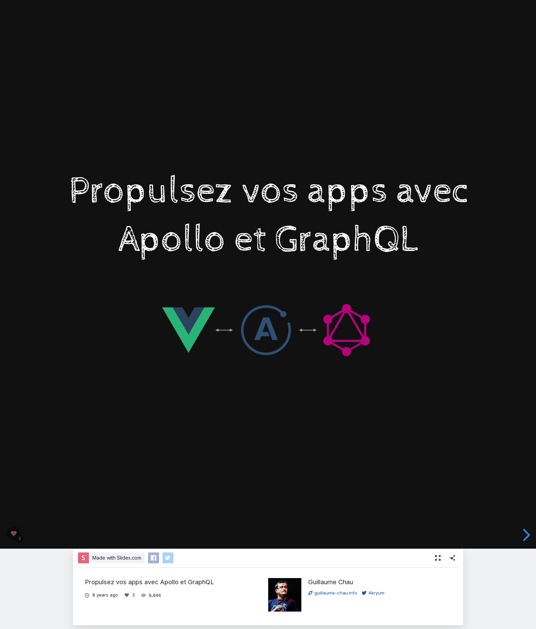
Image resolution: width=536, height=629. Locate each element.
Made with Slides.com (116, 558)
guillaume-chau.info (332, 592)
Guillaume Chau (330, 582)
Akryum (373, 592)
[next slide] (525, 535)
